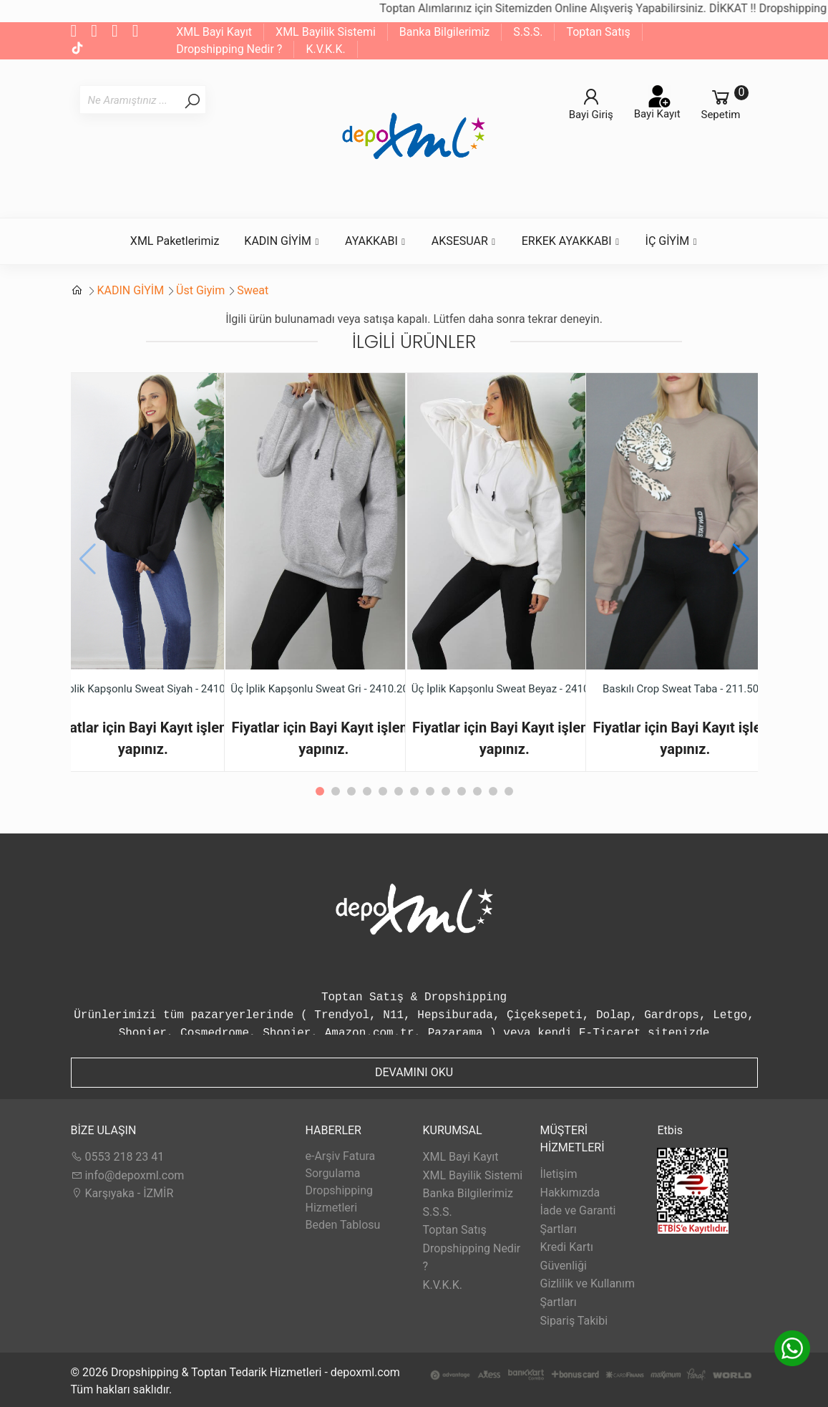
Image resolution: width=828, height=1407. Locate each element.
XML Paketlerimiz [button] (175, 241)
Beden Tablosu (342, 1225)
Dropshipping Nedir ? (229, 49)
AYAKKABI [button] (375, 241)
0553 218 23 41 (118, 1157)
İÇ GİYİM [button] (672, 241)
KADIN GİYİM (130, 290)
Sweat (252, 290)
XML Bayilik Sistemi (326, 32)
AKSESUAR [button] (464, 241)
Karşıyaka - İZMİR (122, 1193)
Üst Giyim (200, 290)
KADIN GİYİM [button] (282, 241)
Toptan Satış (598, 32)
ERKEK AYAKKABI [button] (571, 241)
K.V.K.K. (325, 49)
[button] (741, 559)
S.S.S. (527, 32)
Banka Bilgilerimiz (444, 32)
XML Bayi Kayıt (214, 32)
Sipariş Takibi (574, 1321)
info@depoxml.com (128, 1175)
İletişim (558, 1174)
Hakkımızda (570, 1192)
